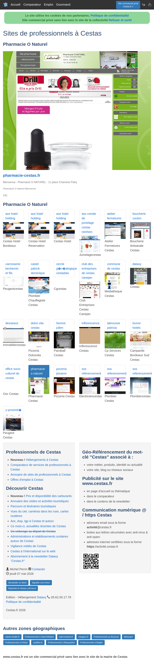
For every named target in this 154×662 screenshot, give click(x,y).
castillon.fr (38, 642)
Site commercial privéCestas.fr (128, 5)
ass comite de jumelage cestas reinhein (89, 222)
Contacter (38, 569)
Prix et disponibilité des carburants (49, 496)
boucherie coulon (139, 216)
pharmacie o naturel (38, 371)
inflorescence (90, 323)
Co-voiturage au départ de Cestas (33, 531)
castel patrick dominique (38, 268)
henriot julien (60, 325)
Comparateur (32, 4)
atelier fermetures (114, 216)
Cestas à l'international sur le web (33, 551)
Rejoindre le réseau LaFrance (22, 588)
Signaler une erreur (41, 582)
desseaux (11, 323)
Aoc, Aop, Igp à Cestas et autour (32, 521)
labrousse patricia (113, 325)
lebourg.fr (128, 637)
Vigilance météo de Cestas (28, 546)
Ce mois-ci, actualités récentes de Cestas (38, 526)
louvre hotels (136, 325)
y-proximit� (13, 410)
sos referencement (91, 371)
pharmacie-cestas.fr (21, 175)
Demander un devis (17, 582)
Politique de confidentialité (110, 15)
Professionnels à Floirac (16, 642)
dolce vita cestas (37, 325)
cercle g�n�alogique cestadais (65, 268)
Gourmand (63, 4)
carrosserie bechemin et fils (12, 268)
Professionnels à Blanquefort (61, 642)
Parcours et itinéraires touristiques (33, 506)
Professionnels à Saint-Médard (39, 637)
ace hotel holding (11, 216)
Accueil (15, 4)
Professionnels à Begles (91, 642)
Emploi (48, 4)
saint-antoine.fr (66, 637)
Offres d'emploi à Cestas (27, 479)
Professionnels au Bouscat (106, 637)
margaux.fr (83, 637)
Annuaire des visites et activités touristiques (40, 501)
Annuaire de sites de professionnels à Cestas (41, 474)
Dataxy (41, 597)
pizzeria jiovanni (61, 371)
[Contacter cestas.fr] (149, 4)
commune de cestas (113, 266)
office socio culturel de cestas (12, 373)
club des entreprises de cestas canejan (89, 270)
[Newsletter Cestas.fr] (143, 4)
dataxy (136, 264)
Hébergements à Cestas (42, 459)
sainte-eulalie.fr (12, 637)
